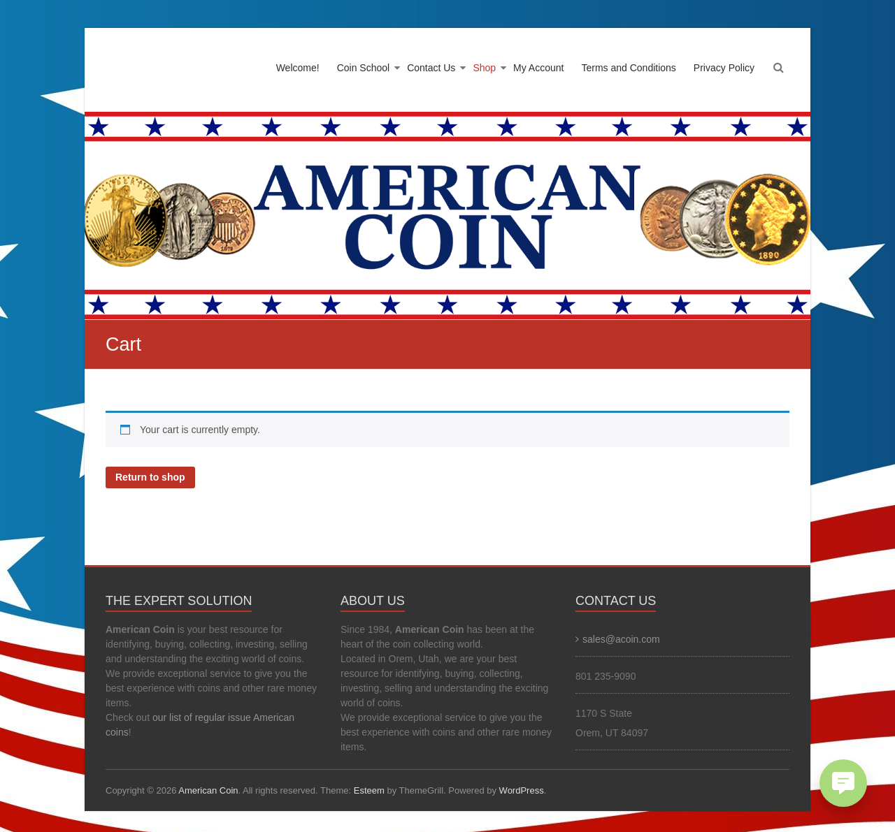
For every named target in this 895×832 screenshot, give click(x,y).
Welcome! (298, 67)
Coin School (363, 67)
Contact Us (431, 67)
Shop (484, 67)
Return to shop (150, 477)
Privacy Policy (724, 67)
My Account (538, 67)
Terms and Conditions (628, 67)
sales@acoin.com (621, 639)
